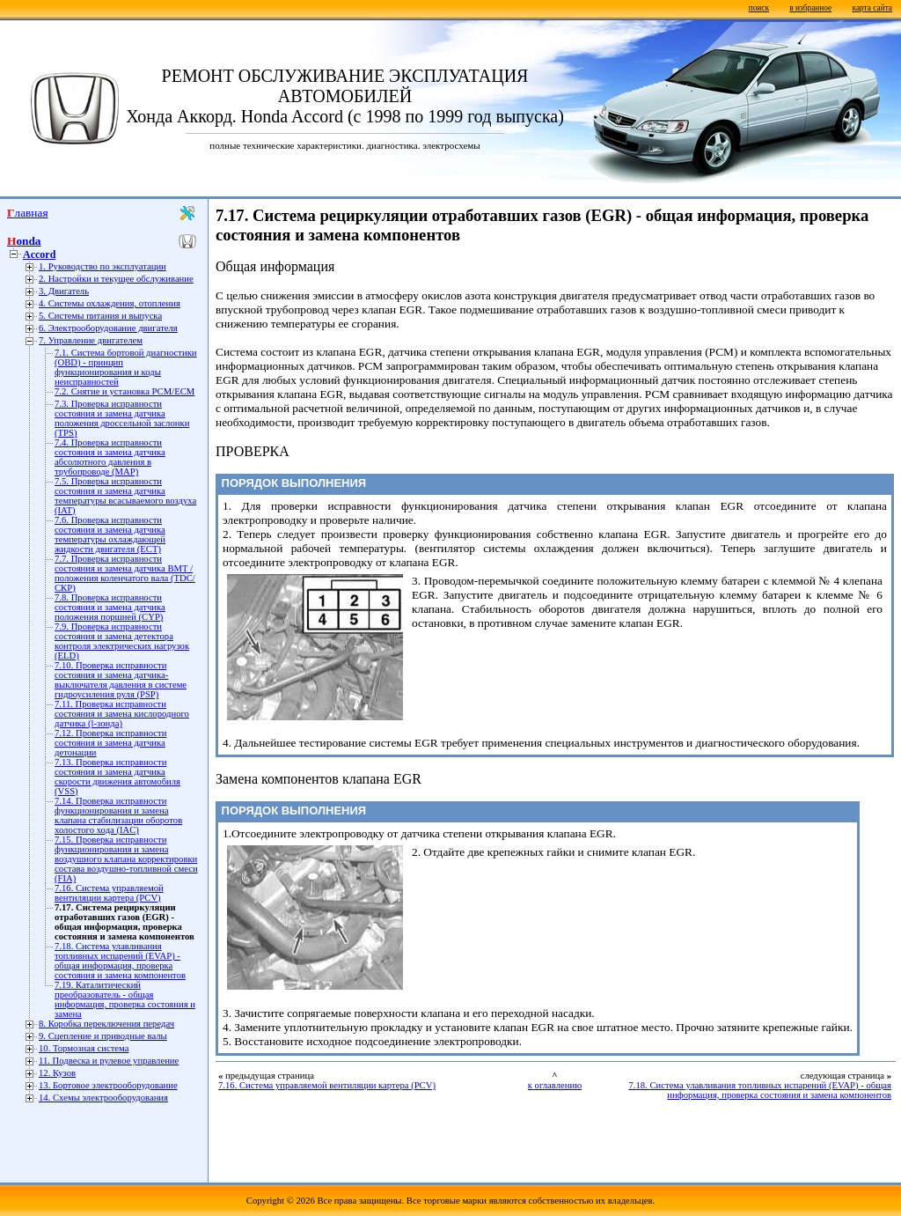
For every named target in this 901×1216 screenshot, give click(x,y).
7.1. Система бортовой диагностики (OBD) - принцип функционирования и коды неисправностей (126, 367)
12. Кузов (57, 1073)
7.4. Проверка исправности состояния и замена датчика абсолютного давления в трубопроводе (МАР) (110, 457)
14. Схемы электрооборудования (103, 1097)
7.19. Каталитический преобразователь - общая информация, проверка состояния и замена (125, 999)
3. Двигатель (64, 291)
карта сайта (872, 8)
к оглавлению (555, 1085)
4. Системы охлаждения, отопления (109, 303)
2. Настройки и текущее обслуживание (116, 279)
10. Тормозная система (83, 1048)
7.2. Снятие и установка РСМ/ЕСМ (124, 391)
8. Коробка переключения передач (106, 1023)
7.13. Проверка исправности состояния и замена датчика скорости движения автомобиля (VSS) (117, 776)
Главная (27, 212)
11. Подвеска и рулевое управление (109, 1060)
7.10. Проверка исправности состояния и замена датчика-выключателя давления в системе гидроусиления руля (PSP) (121, 679)
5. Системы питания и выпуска (100, 316)
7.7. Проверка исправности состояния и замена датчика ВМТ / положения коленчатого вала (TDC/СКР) (125, 573)
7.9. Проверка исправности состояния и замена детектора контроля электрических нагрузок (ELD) (122, 641)
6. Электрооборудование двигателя (108, 328)
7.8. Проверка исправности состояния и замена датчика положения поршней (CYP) (110, 607)
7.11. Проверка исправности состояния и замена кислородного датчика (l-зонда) (122, 713)
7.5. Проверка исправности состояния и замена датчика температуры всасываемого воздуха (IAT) (125, 495)
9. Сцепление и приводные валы (103, 1036)
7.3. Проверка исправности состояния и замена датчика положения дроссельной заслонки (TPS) (122, 418)
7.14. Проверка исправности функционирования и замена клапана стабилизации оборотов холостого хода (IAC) (118, 815)
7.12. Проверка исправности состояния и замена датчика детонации (110, 742)
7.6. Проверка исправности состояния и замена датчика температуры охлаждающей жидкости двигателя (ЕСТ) (110, 534)
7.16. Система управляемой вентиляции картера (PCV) (109, 893)
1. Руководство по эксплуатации (102, 266)
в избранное (810, 8)
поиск (759, 8)
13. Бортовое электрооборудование (108, 1085)
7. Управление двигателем (91, 340)
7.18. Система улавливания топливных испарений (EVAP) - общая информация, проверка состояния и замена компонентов (120, 960)
